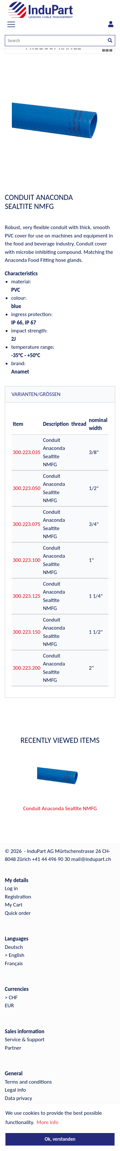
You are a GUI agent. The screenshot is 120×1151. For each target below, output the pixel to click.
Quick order (18, 913)
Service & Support (24, 1039)
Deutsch (14, 947)
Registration (18, 896)
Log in (11, 888)
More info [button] (47, 1122)
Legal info (15, 1090)
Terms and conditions (28, 1081)
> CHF (11, 997)
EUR (9, 1005)
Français (14, 963)
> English (14, 955)
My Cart (13, 904)
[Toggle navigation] (11, 24)
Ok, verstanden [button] (59, 1139)
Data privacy (18, 1098)
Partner (13, 1047)
